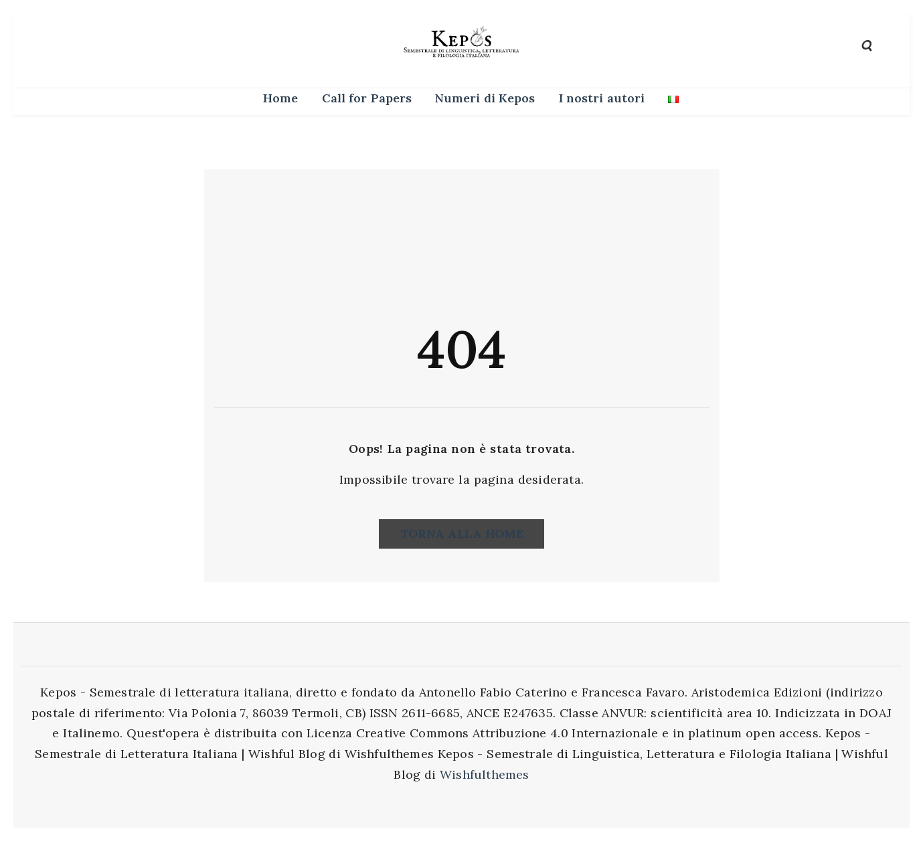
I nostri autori (602, 98)
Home (280, 98)
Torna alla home (461, 533)
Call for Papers (367, 98)
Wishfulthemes (484, 774)
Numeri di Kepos (485, 98)
